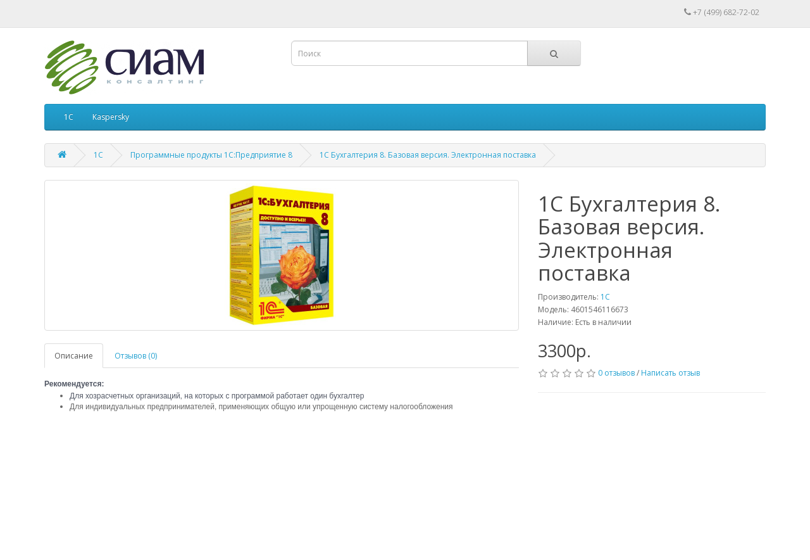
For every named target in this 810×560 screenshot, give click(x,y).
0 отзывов (616, 372)
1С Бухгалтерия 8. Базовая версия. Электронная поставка (428, 155)
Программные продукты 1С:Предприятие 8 (211, 155)
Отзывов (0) (136, 355)
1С (68, 116)
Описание (73, 355)
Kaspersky (110, 116)
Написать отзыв (670, 372)
